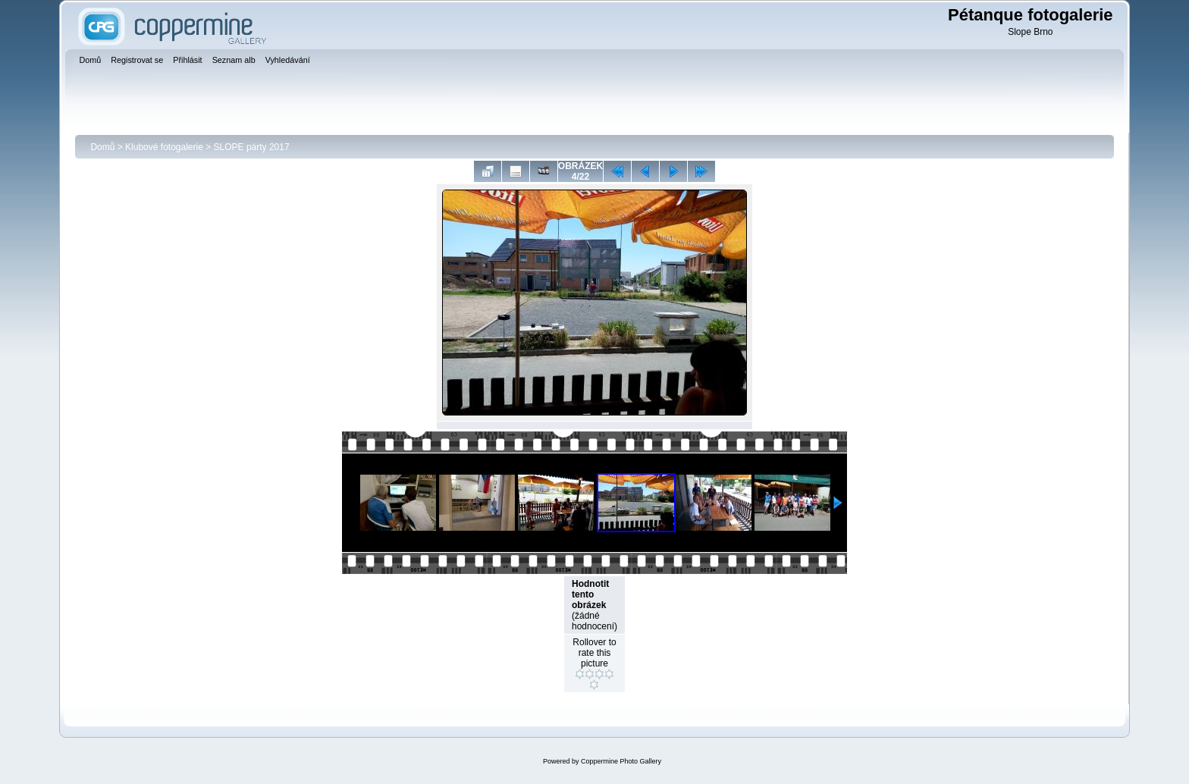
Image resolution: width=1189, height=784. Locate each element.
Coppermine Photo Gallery (621, 761)
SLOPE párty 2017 (252, 147)
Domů (102, 147)
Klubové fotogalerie (164, 147)
